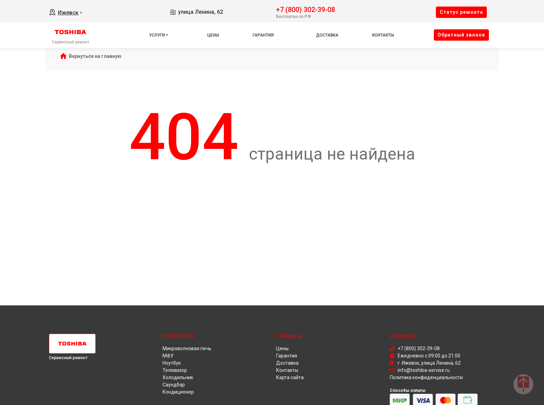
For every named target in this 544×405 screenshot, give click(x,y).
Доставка (327, 35)
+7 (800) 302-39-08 (305, 9)
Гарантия (263, 35)
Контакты (383, 35)
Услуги (157, 35)
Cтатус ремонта (461, 12)
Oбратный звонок (461, 35)
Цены (213, 35)
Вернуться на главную (95, 56)
